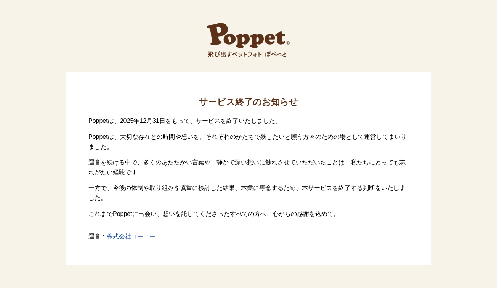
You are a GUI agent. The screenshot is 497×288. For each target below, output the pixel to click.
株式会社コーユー (131, 236)
